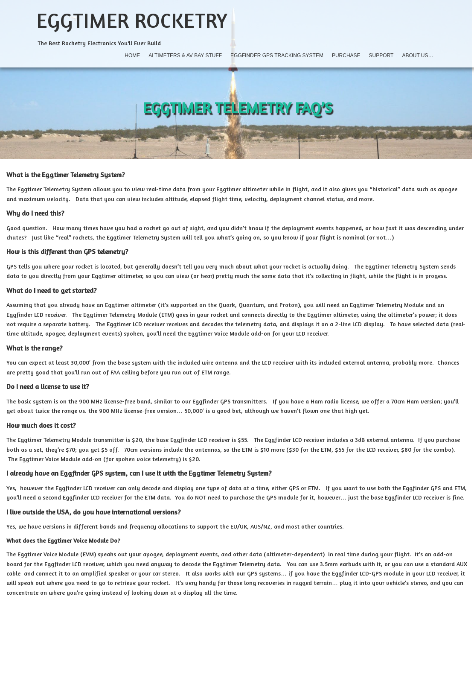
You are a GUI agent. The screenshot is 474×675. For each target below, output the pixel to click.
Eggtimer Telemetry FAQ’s (237, 107)
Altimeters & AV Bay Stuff (185, 55)
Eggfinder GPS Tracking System (276, 55)
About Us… (417, 55)
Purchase (346, 55)
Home (132, 55)
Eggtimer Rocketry (132, 20)
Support (381, 55)
